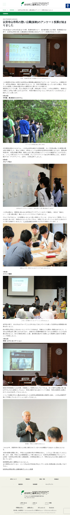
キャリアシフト (49, 484)
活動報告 (12, 10)
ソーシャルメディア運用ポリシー (34, 510)
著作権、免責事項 (18, 510)
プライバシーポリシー (50, 510)
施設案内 (20, 484)
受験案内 (28, 479)
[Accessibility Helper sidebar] (68, 6)
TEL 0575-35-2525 (29, 497)
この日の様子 (28, 221)
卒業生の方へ (19, 507)
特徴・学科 (42, 479)
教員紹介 (56, 479)
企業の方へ (30, 507)
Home (4, 10)
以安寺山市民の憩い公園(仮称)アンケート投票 (18, 469)
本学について (13, 479)
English (51, 507)
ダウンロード (41, 507)
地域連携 (35, 484)
